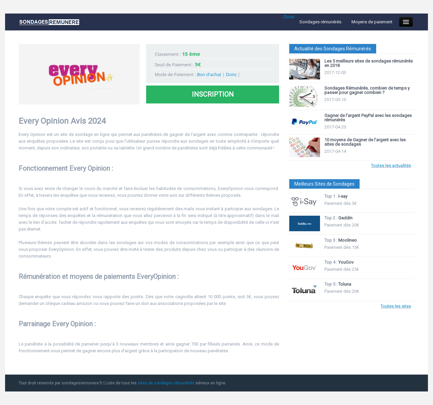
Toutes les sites (396, 306)
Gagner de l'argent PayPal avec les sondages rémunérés (368, 117)
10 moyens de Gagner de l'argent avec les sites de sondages (365, 142)
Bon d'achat (209, 74)
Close (288, 16)
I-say (342, 196)
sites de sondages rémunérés (166, 383)
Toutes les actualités (391, 165)
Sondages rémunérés (320, 21)
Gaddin (345, 217)
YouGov (346, 262)
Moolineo (347, 240)
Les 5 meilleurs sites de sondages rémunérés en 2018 (368, 63)
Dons (231, 74)
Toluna (344, 284)
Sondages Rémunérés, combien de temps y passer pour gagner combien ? (367, 90)
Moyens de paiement (371, 21)
